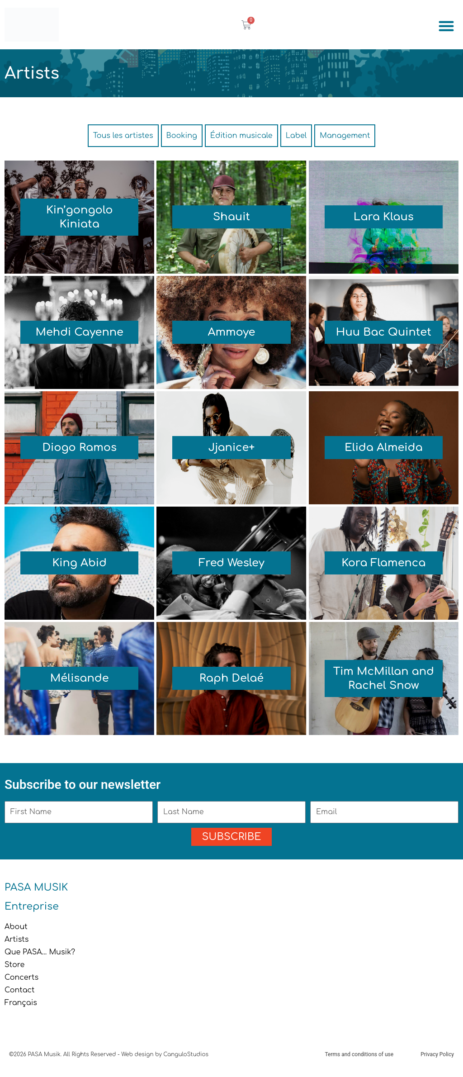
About (16, 927)
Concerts (21, 977)
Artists (16, 939)
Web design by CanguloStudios (164, 1054)
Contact (20, 990)
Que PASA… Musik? (40, 952)
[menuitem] (231, 1002)
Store (14, 965)
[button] (446, 26)
